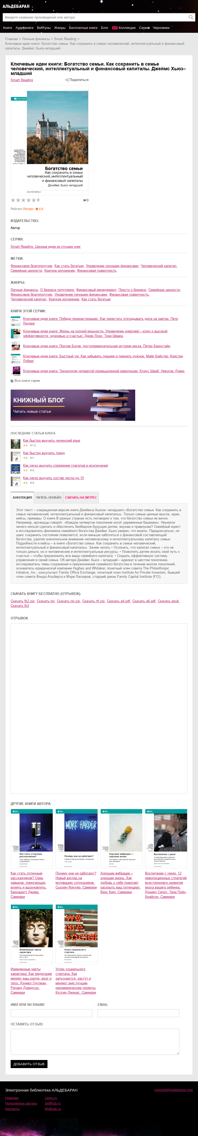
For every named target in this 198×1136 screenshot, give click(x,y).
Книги (7, 28)
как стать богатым (96, 299)
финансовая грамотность (97, 270)
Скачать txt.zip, (69, 601)
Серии (144, 28)
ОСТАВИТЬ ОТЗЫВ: (27, 1024)
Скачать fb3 (20, 606)
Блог (104, 28)
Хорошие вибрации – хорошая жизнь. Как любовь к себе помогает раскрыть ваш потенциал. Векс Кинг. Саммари (120, 882)
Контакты (12, 1109)
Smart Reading (65, 39)
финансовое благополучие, (32, 266)
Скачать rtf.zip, (94, 601)
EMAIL (103, 1005)
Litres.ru (51, 1098)
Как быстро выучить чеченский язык (51, 440)
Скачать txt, (46, 601)
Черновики (161, 28)
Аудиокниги (24, 28)
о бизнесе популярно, (57, 290)
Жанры (59, 28)
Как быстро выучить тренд (44, 453)
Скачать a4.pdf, (119, 601)
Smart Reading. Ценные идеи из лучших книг (46, 247)
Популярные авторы (21, 1103)
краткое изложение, (60, 270)
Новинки (11, 1098)
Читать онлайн (48, 497)
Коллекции (127, 28)
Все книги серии (27, 381)
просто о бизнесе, (133, 290)
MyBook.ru (53, 1109)
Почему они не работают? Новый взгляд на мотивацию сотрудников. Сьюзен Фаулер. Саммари (76, 880)
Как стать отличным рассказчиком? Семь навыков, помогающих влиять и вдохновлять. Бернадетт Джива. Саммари (29, 885)
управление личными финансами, (112, 266)
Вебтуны (44, 28)
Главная (11, 39)
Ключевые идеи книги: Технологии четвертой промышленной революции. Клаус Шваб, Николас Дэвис (104, 371)
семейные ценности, (27, 270)
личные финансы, (25, 290)
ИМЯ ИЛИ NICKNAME (28, 1005)
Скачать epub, (169, 601)
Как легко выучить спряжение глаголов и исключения (65, 465)
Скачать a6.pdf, (144, 601)
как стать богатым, (69, 266)
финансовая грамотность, (129, 294)
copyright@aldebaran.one (173, 1090)
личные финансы (36, 39)
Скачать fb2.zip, (23, 601)
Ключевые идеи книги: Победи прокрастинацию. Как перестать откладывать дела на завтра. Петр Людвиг (100, 321)
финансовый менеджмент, (96, 290)
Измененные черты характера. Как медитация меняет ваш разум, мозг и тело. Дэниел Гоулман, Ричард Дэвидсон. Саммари (31, 980)
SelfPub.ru (53, 1103)
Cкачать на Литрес (81, 497)
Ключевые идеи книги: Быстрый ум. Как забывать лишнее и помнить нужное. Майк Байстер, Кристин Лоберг (103, 358)
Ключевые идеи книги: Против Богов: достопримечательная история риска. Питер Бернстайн (96, 346)
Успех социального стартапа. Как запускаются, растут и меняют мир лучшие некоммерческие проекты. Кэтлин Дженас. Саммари (76, 980)
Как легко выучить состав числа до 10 (53, 478)
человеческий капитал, (159, 266)
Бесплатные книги (83, 28)
